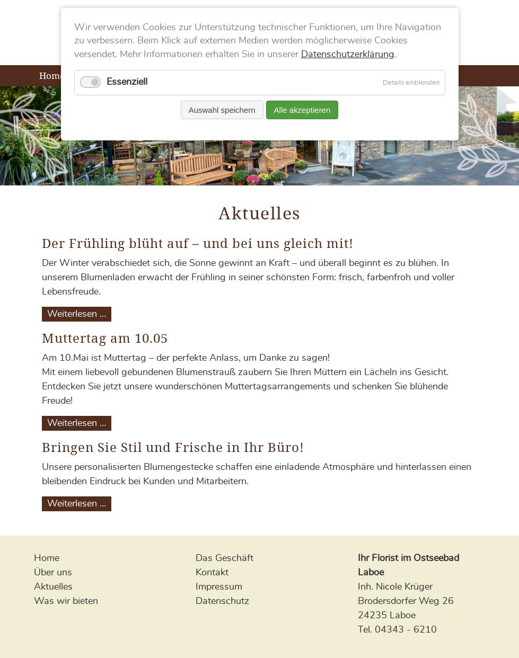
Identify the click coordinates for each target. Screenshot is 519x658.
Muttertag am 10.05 (105, 338)
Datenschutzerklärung (347, 54)
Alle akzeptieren (302, 109)
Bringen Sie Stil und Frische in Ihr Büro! (173, 447)
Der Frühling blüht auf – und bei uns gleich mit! (198, 243)
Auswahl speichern (222, 109)
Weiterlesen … (79, 314)
